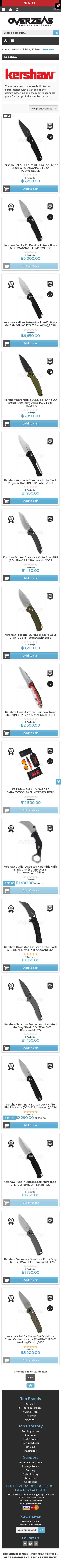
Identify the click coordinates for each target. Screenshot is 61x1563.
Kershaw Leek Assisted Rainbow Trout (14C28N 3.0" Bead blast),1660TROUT (30, 713)
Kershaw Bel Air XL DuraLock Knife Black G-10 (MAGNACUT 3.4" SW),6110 (30, 246)
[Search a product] (27, 32)
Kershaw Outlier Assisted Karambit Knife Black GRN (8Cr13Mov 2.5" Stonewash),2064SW (31, 869)
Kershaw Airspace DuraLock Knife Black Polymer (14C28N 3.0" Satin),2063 (30, 481)
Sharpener (30, 1435)
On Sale (30, 1447)
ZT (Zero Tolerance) (30, 1408)
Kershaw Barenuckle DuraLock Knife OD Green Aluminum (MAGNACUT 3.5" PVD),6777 (30, 403)
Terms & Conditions (30, 1462)
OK (56, 33)
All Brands (30, 1451)
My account (30, 1478)
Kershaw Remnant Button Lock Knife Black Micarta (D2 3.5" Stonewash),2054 (30, 1106)
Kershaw (30, 1404)
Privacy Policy (30, 1466)
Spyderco (30, 1419)
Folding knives (30, 1431)
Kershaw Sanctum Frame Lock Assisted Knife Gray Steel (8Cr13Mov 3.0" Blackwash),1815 (30, 1027)
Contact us (30, 1482)
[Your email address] (27, 1530)
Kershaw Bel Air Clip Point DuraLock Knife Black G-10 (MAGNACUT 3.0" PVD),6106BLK (30, 168)
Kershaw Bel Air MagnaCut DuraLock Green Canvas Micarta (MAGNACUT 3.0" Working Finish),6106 (30, 1339)
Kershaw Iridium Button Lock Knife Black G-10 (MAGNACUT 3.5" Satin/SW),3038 (30, 323)
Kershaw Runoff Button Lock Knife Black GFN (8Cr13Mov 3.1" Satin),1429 (30, 1183)
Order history (31, 1474)
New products (30, 1443)
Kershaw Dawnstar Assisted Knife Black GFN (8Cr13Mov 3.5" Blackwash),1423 (30, 948)
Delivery (30, 1470)
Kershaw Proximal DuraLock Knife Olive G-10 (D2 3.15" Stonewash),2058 (31, 636)
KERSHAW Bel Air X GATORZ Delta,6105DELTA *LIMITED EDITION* (30, 790)
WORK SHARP (30, 1412)
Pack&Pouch (30, 1439)
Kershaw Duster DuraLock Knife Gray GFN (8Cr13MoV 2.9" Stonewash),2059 (30, 558)
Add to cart (20, 188)
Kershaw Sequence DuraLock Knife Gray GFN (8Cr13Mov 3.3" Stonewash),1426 (30, 1260)
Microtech (30, 1415)
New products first (43, 108)
